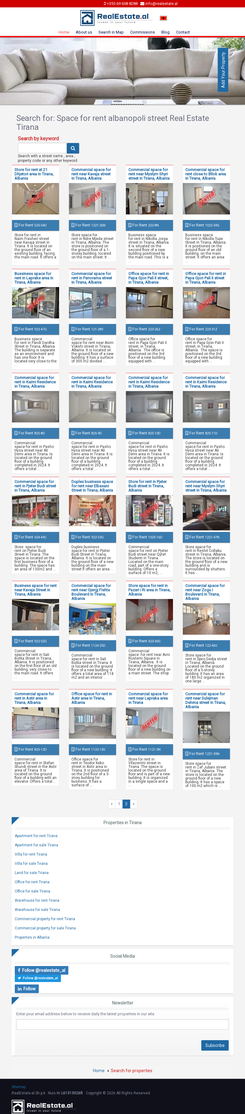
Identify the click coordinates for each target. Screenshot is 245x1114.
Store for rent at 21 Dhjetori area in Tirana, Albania (34, 174)
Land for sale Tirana (32, 873)
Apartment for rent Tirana (36, 836)
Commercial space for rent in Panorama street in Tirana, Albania (91, 278)
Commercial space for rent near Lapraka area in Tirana (148, 698)
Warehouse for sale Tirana (37, 910)
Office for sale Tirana (32, 891)
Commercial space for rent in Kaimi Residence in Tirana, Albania (35, 382)
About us (84, 32)
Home (63, 32)
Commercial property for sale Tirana (45, 928)
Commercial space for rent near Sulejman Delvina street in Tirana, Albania (205, 700)
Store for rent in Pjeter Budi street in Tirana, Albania (147, 486)
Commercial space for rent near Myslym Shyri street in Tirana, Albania (149, 174)
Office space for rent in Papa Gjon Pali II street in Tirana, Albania (205, 278)
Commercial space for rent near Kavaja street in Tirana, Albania (91, 174)
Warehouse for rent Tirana (37, 900)
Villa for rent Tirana (31, 854)
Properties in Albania (32, 937)
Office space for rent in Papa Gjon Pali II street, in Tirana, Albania (148, 278)
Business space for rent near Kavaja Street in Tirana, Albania (35, 590)
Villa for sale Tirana (31, 863)
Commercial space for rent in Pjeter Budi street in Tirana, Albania (35, 486)
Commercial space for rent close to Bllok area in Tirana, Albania (205, 174)
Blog (165, 32)
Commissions (142, 32)
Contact (183, 32)
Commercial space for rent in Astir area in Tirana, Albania (34, 698)
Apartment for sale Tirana (36, 845)
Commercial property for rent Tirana (45, 919)
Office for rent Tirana (32, 882)
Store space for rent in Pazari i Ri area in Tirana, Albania (149, 590)
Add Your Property (223, 70)
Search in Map (111, 32)
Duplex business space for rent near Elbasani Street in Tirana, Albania (92, 486)
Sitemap (19, 1087)
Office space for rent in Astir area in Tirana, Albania (91, 698)
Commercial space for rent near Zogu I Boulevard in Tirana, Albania (205, 592)
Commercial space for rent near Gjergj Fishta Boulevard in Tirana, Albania (91, 592)
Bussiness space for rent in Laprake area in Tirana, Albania (33, 278)
